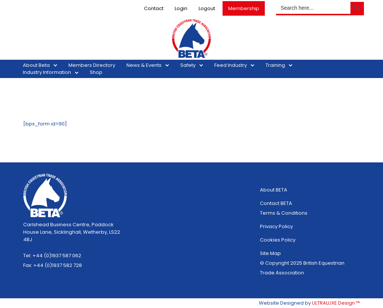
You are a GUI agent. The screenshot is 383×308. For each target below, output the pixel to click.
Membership (239, 8)
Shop (100, 72)
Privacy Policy (276, 226)
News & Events (148, 65)
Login (177, 8)
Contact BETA (276, 203)
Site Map (270, 253)
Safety (192, 65)
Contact (149, 8)
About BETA (273, 189)
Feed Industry (234, 65)
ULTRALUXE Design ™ (336, 303)
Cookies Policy (277, 239)
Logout (202, 8)
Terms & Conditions (283, 213)
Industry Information (51, 72)
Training (279, 65)
